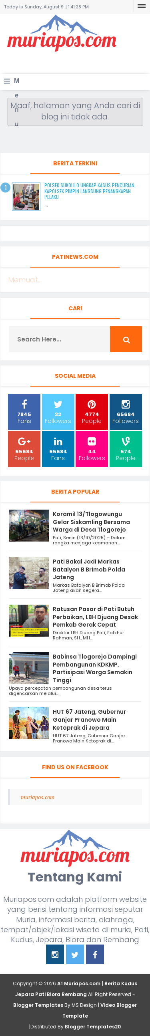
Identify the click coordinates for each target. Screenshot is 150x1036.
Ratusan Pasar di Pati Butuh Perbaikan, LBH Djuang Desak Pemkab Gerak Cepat (95, 617)
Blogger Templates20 (93, 1026)
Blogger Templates (38, 1005)
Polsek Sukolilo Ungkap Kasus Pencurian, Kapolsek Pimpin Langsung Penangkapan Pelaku (90, 191)
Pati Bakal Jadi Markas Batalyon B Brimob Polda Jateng (89, 570)
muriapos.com (37, 797)
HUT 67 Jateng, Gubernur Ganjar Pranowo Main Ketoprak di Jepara (89, 720)
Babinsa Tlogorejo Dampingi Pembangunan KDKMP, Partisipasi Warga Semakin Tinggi (95, 668)
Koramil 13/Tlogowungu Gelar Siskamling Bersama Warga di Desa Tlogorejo (91, 522)
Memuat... (25, 280)
